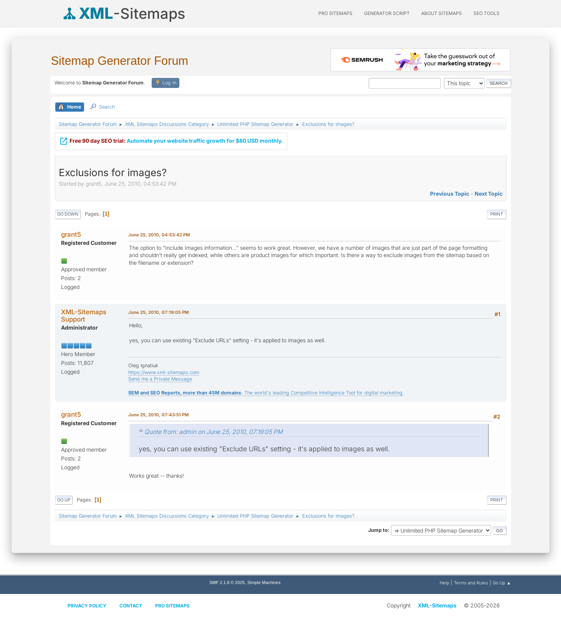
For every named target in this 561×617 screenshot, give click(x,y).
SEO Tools (486, 13)
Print (496, 214)
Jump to (378, 530)
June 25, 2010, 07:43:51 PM (158, 414)
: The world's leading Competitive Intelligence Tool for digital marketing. (266, 393)
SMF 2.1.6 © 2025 (227, 582)
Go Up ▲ (502, 583)
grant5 (71, 234)
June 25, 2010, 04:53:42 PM (159, 235)
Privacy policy (87, 606)
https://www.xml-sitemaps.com (163, 372)
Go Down (67, 214)
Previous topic (449, 193)
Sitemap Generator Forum (120, 61)
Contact (130, 606)
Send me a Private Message (160, 379)
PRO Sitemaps (335, 13)
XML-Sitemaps (437, 605)
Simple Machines (263, 582)
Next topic (489, 193)
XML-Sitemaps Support (83, 315)
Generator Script (387, 13)
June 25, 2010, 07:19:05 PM (158, 312)
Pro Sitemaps (172, 606)
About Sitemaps (441, 13)
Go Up (63, 500)
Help (444, 583)
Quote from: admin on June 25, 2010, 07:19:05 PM (213, 432)
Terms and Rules (471, 583)
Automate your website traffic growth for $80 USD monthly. (171, 137)
